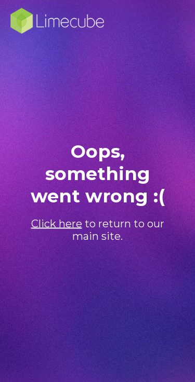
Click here (56, 223)
